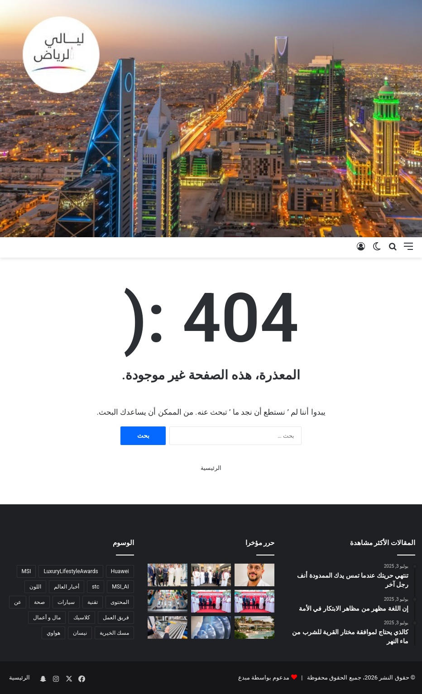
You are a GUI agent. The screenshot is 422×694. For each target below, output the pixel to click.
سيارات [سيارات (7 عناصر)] (66, 602)
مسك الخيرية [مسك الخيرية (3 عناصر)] (114, 633)
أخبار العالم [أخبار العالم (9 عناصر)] (66, 587)
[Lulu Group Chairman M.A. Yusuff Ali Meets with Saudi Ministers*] (211, 575)
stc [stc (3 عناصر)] (95, 587)
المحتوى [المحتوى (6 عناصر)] (119, 602)
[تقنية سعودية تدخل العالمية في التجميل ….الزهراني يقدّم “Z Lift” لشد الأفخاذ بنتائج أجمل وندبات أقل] (254, 575)
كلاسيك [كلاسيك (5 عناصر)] (81, 617)
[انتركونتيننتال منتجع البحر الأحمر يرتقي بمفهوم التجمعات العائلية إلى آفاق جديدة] (254, 627)
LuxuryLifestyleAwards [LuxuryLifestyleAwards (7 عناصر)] (70, 571)
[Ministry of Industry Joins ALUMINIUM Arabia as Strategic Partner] (211, 627)
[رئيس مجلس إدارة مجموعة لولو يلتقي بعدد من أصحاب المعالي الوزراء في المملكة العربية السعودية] (167, 575)
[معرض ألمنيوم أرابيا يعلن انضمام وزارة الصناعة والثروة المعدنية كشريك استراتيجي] (167, 627)
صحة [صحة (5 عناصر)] (39, 602)
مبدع (244, 677)
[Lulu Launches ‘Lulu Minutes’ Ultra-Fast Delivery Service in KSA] (254, 601)
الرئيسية (211, 467)
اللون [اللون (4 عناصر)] (35, 587)
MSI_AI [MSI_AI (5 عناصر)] (120, 587)
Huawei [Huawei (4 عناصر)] (120, 571)
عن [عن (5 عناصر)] (17, 602)
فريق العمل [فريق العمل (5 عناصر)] (116, 617)
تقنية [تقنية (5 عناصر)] (92, 602)
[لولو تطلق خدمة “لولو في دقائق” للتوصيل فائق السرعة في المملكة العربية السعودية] (211, 601)
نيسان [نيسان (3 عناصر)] (80, 633)
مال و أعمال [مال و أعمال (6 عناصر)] (47, 617)
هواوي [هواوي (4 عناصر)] (53, 633)
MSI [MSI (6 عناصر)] (26, 571)
